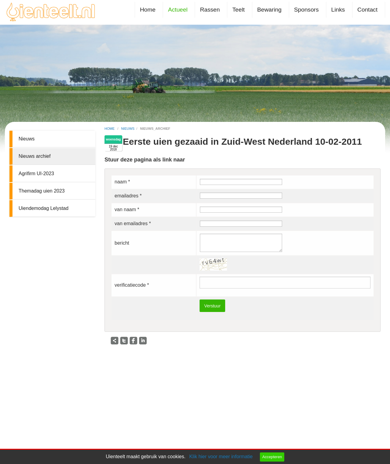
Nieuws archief (35, 156)
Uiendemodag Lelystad (44, 208)
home (110, 128)
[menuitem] (149, 9)
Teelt (238, 9)
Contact (367, 9)
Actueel (177, 9)
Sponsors (306, 9)
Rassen (210, 9)
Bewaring (269, 9)
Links (338, 9)
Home (147, 9)
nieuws (127, 128)
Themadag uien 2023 (42, 190)
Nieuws (26, 138)
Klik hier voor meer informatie (221, 456)
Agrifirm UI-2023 (36, 173)
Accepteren (272, 457)
